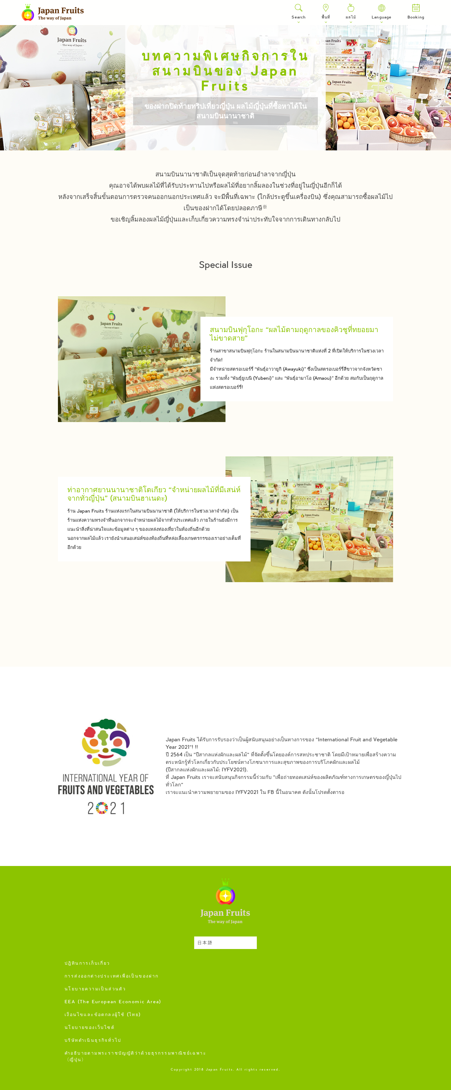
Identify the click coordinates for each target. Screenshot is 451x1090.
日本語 (205, 943)
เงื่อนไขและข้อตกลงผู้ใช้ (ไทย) (103, 1015)
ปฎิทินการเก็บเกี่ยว (87, 964)
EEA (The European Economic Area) (113, 1002)
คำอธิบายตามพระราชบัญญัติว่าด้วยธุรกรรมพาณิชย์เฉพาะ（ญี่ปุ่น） (135, 1056)
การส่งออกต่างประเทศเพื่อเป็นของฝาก (112, 976)
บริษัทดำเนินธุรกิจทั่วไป (93, 1041)
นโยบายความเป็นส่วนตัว (95, 989)
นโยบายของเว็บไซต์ (90, 1028)
